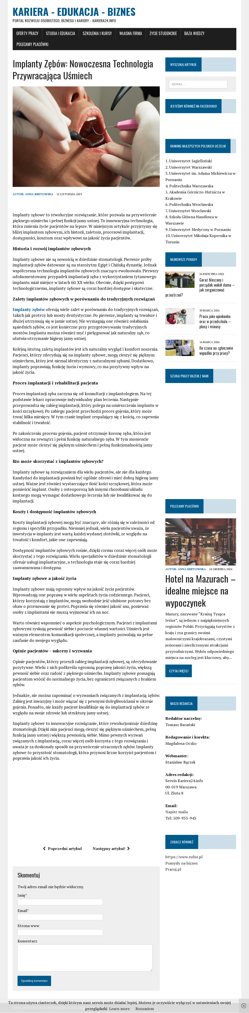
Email (22, 911)
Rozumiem (144, 1008)
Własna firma (130, 33)
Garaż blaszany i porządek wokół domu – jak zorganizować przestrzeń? (200, 287)
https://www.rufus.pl (184, 857)
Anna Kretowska (39, 194)
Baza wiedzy (194, 33)
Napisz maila (177, 812)
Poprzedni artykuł (62, 849)
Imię (21, 895)
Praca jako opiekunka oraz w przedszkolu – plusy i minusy (215, 322)
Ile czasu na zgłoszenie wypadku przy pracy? (216, 350)
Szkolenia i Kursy (97, 33)
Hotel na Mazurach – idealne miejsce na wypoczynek (201, 591)
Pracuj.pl (173, 869)
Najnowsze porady (183, 259)
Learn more (119, 1008)
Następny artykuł (111, 849)
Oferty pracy (27, 33)
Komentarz (27, 941)
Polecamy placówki (32, 44)
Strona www (28, 926)
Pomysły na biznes (182, 863)
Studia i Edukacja (60, 33)
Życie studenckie (163, 33)
